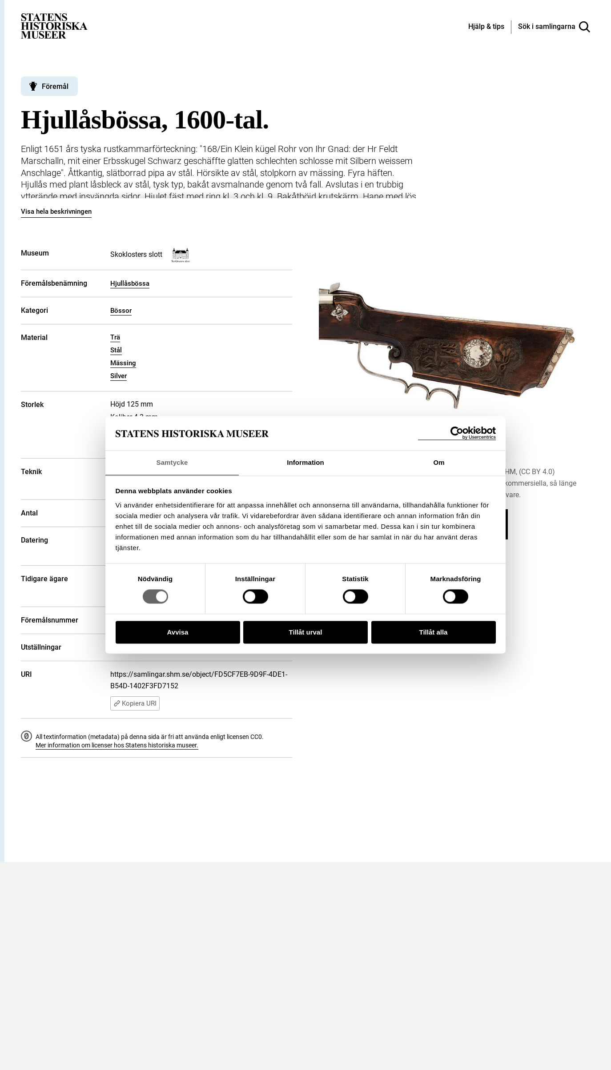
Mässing (123, 363)
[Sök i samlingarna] (554, 27)
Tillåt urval (305, 632)
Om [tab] (438, 462)
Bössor (121, 311)
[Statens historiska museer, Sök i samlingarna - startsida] (54, 25)
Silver (118, 376)
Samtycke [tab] (172, 462)
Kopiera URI (135, 703)
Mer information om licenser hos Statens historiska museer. (117, 745)
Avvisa (178, 632)
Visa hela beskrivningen (56, 212)
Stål (116, 350)
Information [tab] (305, 462)
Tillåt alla (433, 632)
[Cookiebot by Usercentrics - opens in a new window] (457, 433)
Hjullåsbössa (129, 283)
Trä (115, 337)
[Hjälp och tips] (486, 27)
